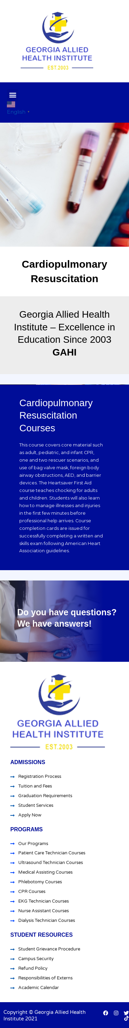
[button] (12, 95)
